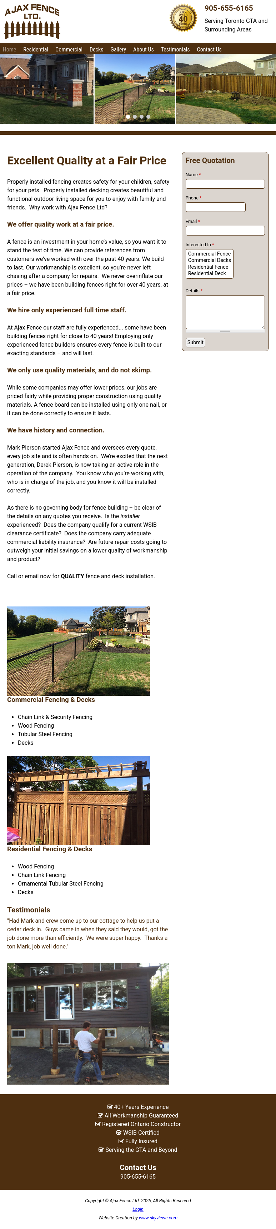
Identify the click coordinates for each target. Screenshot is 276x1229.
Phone (194, 197)
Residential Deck (209, 274)
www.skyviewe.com (158, 1217)
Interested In (200, 244)
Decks (97, 49)
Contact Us (209, 49)
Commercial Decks (209, 260)
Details (194, 290)
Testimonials (175, 49)
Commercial (68, 49)
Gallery (118, 49)
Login (138, 1209)
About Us (143, 49)
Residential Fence (209, 267)
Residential (35, 49)
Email (193, 221)
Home (9, 49)
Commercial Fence (209, 254)
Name (193, 174)
